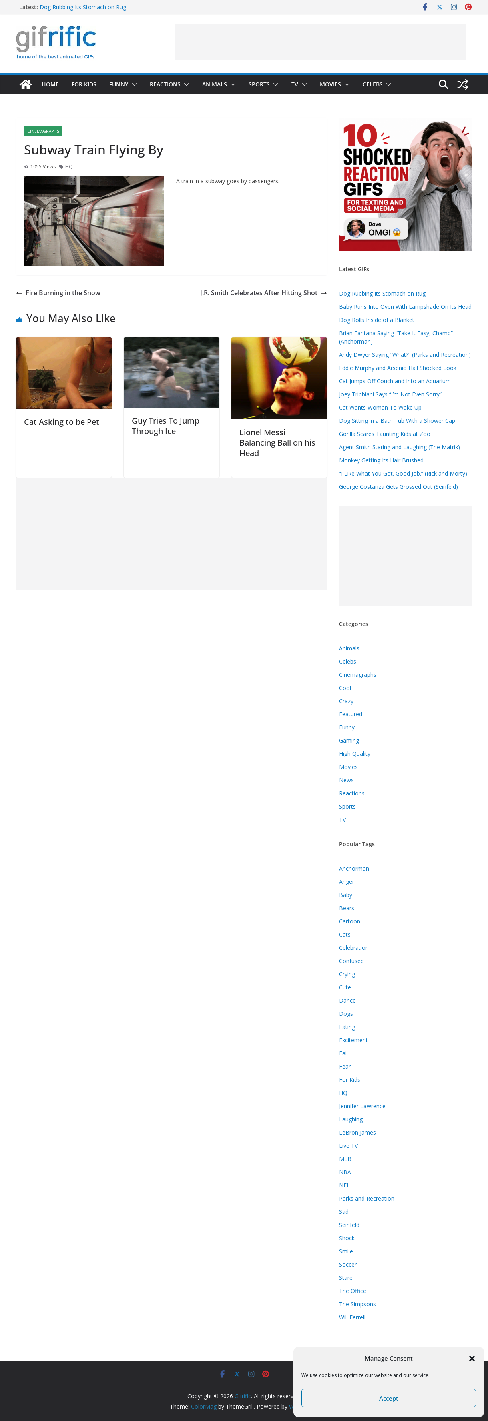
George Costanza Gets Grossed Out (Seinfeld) (398, 486)
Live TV (348, 1145)
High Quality (354, 753)
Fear (345, 1066)
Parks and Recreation (366, 1198)
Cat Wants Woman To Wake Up (380, 407)
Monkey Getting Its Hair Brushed (381, 460)
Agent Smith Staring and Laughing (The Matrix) (399, 447)
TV (294, 84)
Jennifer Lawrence (362, 1106)
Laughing (351, 1119)
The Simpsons (357, 1304)
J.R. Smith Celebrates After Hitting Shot (263, 292)
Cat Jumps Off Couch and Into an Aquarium (395, 381)
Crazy (346, 701)
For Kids (84, 84)
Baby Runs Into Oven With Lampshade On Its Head (405, 306)
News (346, 780)
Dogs (346, 1013)
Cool (345, 688)
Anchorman (354, 868)
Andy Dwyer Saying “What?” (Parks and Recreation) (405, 354)
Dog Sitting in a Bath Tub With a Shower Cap (397, 420)
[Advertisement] (320, 42)
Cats (345, 934)
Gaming (349, 740)
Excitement (353, 1040)
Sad (344, 1211)
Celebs (373, 84)
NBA (345, 1172)
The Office (352, 1291)
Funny (118, 84)
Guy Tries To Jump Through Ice (165, 425)
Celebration (354, 947)
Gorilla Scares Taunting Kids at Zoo (384, 434)
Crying (347, 974)
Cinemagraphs (43, 131)
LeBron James (357, 1132)
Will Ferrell (352, 1317)
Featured (350, 714)
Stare (346, 1277)
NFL (344, 1185)
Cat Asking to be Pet (61, 421)
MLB (345, 1159)
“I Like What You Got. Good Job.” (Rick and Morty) (403, 473)
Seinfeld (349, 1225)
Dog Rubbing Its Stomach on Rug (83, 7)
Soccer (348, 1264)
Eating (347, 1027)
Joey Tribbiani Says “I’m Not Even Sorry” (390, 394)
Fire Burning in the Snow (58, 292)
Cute (345, 987)
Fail (343, 1053)
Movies (330, 84)
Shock (347, 1238)
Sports (259, 84)
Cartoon (349, 921)
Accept (388, 1398)
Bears (346, 908)
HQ (69, 166)
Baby (345, 895)
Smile (346, 1251)
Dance (347, 1000)
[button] (472, 1359)
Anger (346, 881)
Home (50, 84)
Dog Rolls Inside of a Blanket (376, 320)
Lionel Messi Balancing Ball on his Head (277, 442)
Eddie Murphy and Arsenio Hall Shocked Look (397, 368)
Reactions (165, 84)
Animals (214, 84)
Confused (351, 961)
